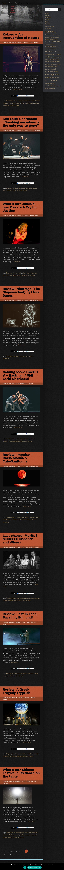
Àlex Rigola (9, 598)
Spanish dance (15, 520)
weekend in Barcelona (28, 275)
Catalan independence (22, 517)
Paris (14, 190)
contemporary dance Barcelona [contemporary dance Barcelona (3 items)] (51, 48)
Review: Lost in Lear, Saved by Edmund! (20, 615)
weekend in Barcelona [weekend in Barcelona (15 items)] (53, 86)
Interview (37, 130)
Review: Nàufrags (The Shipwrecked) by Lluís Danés (21, 292)
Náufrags (16, 356)
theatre (19, 275)
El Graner (12, 835)
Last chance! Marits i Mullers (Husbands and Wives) (20, 539)
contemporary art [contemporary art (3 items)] (51, 44)
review (8, 676)
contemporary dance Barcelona (15, 188)
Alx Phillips (25, 42)
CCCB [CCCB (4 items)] (46, 44)
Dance (31, 42)
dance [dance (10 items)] (54, 54)
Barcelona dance (11, 439)
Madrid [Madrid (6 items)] (51, 62)
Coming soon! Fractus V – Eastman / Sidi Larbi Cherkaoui (20, 375)
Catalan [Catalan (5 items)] (57, 37)
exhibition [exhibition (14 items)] (48, 57)
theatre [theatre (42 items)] (53, 80)
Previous (11, 851)
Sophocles (20, 756)
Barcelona (9, 273)
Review (36, 42)
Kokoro (23, 103)
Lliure (28, 273)
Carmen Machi (17, 273)
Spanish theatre (29, 756)
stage (17, 105)
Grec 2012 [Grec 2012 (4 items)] (47, 59)
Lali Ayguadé (29, 103)
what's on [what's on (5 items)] (47, 88)
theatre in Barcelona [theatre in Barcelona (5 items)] (50, 83)
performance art (25, 835)
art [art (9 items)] (46, 28)
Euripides (36, 754)
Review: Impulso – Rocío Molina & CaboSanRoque (18, 458)
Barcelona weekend (18, 754)
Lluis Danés (9, 356)
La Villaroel (27, 598)
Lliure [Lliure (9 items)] (47, 62)
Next (5, 854)
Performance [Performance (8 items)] (53, 66)
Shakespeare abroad (16, 676)
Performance (11, 105)
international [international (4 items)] (53, 59)
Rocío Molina (6, 520)
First (5, 851)
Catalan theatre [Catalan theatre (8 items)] (56, 42)
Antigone (8, 754)
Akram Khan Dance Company (15, 101)
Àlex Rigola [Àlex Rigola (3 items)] (52, 88)
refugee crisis (23, 356)
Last (10, 854)
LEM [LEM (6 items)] (57, 59)
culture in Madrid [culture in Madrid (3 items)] (48, 54)
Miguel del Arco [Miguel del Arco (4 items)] (54, 64)
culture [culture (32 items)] (48, 51)
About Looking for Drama (16, 3)
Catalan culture (10, 833)
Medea (5, 756)
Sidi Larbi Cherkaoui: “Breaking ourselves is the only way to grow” (21, 122)
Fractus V (34, 188)
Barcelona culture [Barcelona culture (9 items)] (50, 35)
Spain (10, 275)
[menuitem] (4, 3)
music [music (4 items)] (59, 64)
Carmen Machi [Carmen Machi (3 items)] (52, 37)
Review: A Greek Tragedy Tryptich (16, 691)
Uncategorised (49, 26)
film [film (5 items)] (60, 57)
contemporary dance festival (24, 833)
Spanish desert (24, 520)
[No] (62, 866)
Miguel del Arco (12, 756)
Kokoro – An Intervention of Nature (21, 36)
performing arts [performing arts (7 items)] (49, 69)
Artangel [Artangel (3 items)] (49, 28)
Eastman (28, 188)
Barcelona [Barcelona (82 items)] (50, 31)
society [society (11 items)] (47, 71)
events (18, 835)
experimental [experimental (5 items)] (56, 57)
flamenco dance (35, 517)
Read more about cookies (34, 867)
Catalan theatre (21, 673)
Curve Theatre (16, 103)
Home (4, 3)
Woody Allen (26, 600)
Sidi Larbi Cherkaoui (22, 190)
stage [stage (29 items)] (52, 74)
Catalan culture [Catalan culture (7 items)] (49, 39)
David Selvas (30, 673)
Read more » (18, 89)
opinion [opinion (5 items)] (47, 66)
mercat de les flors (14, 441)
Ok (24, 867)
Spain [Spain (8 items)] (51, 71)
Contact (28, 3)
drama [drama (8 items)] (59, 54)
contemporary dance (23, 439)
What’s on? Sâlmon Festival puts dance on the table (21, 773)
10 (36, 851)
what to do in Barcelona (16, 837)
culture (24, 273)
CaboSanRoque (10, 517)
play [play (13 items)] (55, 69)
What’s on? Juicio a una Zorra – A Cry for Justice (20, 207)
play (7, 275)
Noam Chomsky (7, 190)
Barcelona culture (29, 101)
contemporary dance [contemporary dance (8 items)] (51, 46)
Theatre (37, 215)
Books (47, 13)
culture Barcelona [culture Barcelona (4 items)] (56, 52)
